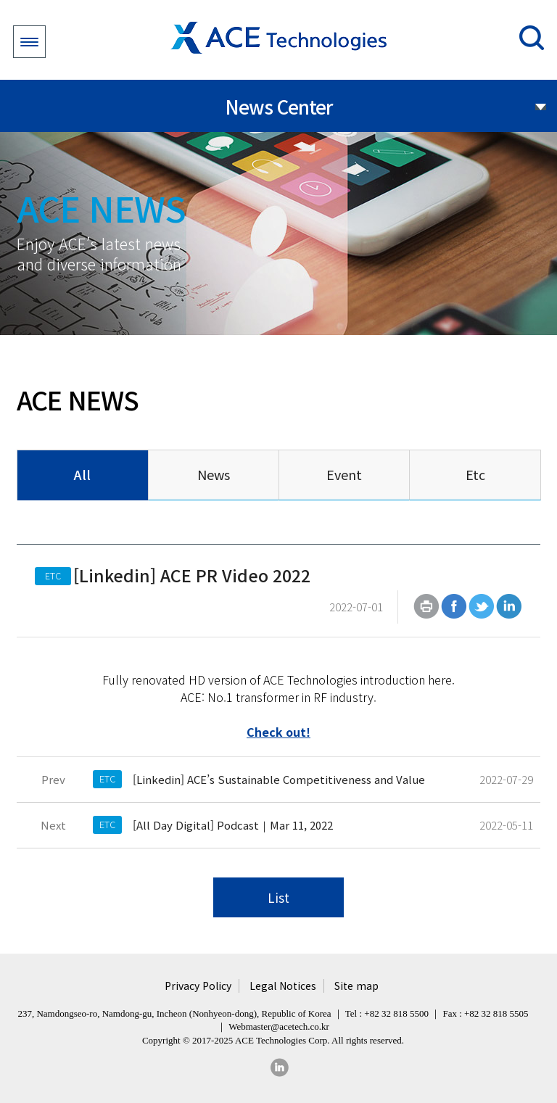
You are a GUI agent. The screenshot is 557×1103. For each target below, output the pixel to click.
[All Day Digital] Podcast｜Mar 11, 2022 (233, 825)
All (82, 474)
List (278, 897)
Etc (475, 474)
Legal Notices (282, 986)
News (213, 474)
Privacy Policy (198, 986)
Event (344, 474)
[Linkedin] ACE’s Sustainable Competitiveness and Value (279, 779)
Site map (356, 986)
